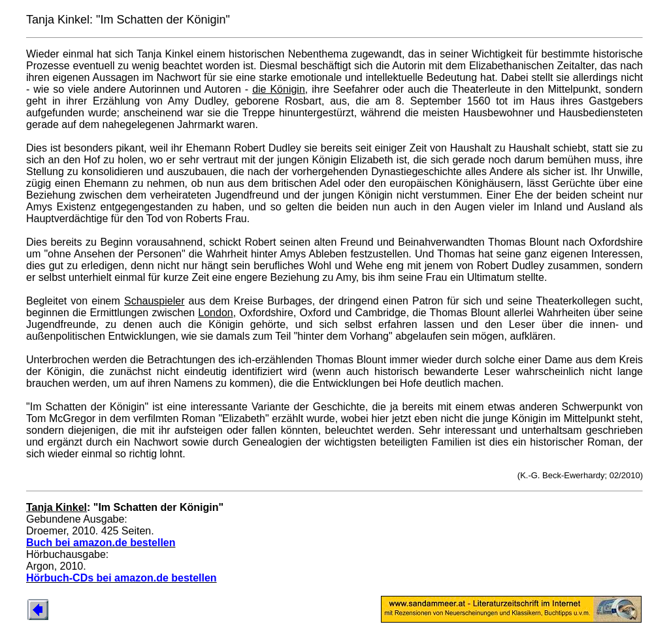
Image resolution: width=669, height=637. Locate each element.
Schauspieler (154, 300)
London (215, 312)
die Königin (278, 89)
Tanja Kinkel (56, 507)
